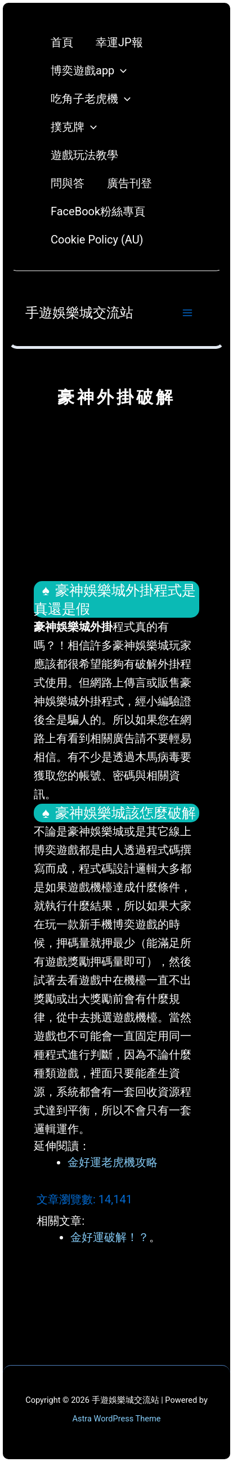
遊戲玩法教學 (84, 155)
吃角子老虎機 (91, 99)
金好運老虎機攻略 (113, 1162)
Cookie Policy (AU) (97, 239)
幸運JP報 (119, 42)
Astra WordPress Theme (116, 1419)
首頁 (62, 42)
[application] (120, 70)
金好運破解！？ (109, 1237)
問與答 (67, 183)
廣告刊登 (129, 183)
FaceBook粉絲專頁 (98, 211)
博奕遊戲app (89, 70)
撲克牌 (74, 127)
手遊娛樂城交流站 (79, 312)
